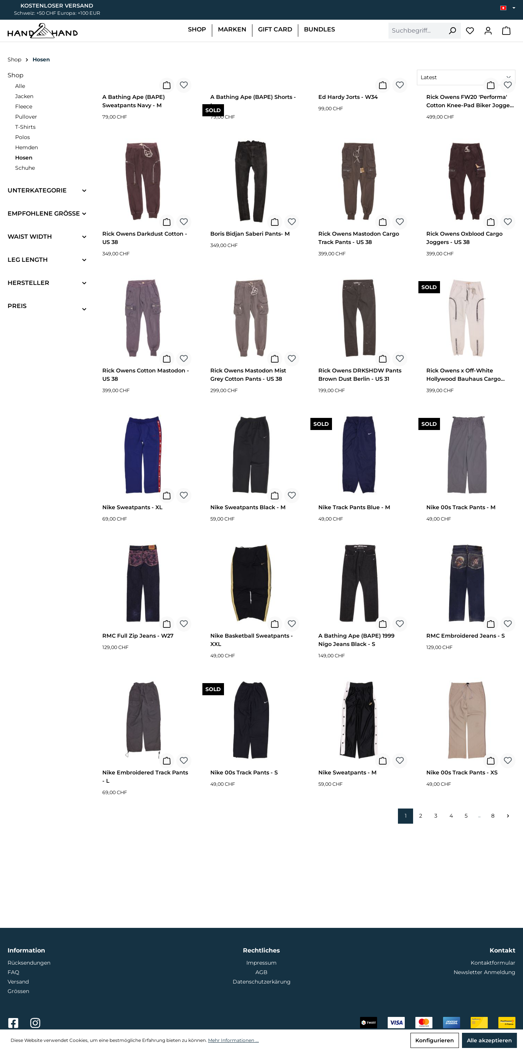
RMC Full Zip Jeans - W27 (138, 732)
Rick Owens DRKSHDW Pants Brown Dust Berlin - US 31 (359, 471)
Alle (20, 86)
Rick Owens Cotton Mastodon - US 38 (145, 471)
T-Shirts (25, 127)
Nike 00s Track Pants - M (461, 604)
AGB (261, 972)
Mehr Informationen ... (233, 1040)
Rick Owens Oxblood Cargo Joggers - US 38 (464, 334)
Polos (22, 137)
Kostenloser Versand (56, 5)
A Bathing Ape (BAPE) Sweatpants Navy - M (133, 197)
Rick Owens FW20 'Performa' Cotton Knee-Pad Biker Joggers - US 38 (470, 199)
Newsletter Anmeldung (484, 972)
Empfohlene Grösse (44, 213)
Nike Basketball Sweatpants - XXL (251, 736)
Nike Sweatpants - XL (132, 604)
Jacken (24, 96)
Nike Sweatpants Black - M (248, 604)
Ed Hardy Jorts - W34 (348, 193)
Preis (17, 306)
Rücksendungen (29, 962)
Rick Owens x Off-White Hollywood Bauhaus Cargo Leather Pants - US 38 (463, 473)
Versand (18, 981)
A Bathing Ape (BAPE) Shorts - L (253, 197)
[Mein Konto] (488, 30)
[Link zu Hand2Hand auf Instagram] (35, 1025)
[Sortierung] (466, 77)
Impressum (261, 962)
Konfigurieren (434, 1040)
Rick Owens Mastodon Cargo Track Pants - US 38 (358, 334)
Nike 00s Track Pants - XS (462, 869)
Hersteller (28, 282)
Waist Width (30, 236)
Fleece (23, 106)
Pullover (26, 116)
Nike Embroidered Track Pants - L (145, 873)
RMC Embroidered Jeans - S (465, 732)
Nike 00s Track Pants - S (244, 869)
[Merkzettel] (470, 30)
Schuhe (25, 167)
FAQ (13, 972)
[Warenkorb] (506, 30)
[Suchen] (452, 31)
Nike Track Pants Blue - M (354, 604)
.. (479, 912)
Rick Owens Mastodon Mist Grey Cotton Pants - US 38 (248, 471)
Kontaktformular (493, 962)
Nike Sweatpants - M (347, 869)
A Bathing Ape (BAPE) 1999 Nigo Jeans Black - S (356, 736)
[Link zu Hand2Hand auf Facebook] (14, 1025)
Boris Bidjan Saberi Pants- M (250, 330)
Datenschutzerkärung (262, 981)
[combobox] (416, 31)
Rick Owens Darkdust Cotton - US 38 (144, 334)
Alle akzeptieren (489, 1040)
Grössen (18, 991)
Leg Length (28, 259)
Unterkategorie (37, 190)
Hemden (26, 147)
